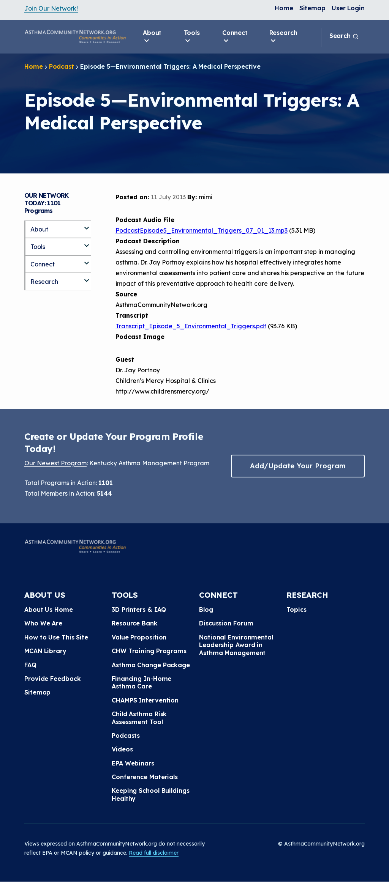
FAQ (30, 665)
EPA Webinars (133, 763)
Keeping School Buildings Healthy (151, 794)
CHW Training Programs (149, 651)
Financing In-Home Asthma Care (141, 682)
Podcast (61, 66)
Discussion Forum (226, 623)
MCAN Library (45, 651)
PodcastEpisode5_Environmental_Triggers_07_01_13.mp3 (201, 230)
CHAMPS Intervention (145, 700)
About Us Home (48, 609)
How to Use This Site (56, 637)
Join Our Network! (51, 8)
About (152, 37)
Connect (235, 37)
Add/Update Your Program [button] (298, 465)
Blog (206, 609)
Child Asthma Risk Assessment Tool (139, 717)
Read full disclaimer (154, 852)
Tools (192, 37)
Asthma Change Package (151, 665)
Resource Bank (135, 623)
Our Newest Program (55, 463)
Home (284, 8)
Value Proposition (139, 637)
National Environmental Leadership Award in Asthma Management (236, 645)
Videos (122, 749)
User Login (348, 8)
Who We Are (43, 623)
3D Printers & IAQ (139, 609)
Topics (296, 609)
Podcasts (126, 735)
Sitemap (312, 8)
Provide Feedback (52, 678)
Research (283, 37)
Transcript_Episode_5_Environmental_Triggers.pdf (190, 326)
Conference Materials (145, 777)
